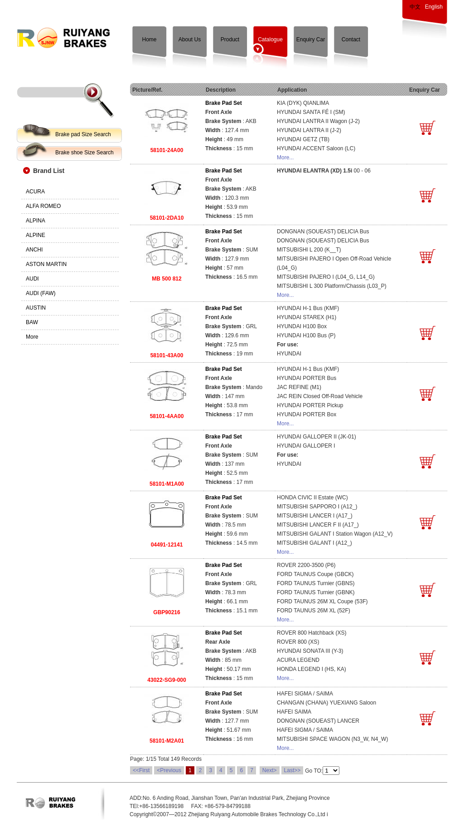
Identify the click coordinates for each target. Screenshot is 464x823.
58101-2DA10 (167, 218)
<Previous (169, 770)
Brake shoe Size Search (84, 152)
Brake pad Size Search (83, 134)
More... (285, 157)
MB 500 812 (166, 279)
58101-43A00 (167, 355)
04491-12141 (167, 545)
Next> (269, 770)
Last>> (292, 770)
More (32, 337)
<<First (141, 770)
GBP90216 (166, 612)
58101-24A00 (167, 150)
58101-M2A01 (167, 741)
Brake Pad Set (223, 103)
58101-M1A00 (167, 484)
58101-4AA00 (167, 416)
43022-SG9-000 (166, 680)
